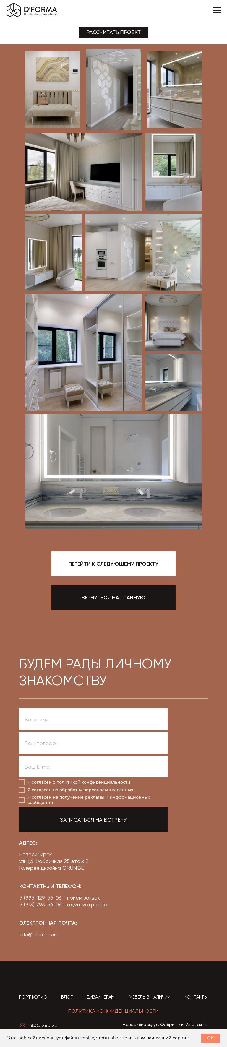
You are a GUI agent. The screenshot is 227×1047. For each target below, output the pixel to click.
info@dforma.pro (39, 934)
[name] (93, 719)
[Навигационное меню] (217, 10)
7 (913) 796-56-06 (41, 904)
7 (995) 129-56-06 (41, 898)
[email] (93, 766)
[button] (113, 32)
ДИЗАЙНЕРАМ (101, 997)
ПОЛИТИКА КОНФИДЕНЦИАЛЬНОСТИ (113, 1011)
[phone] (93, 743)
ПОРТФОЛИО (33, 997)
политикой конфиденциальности (93, 782)
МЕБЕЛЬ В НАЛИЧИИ (150, 997)
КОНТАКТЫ (196, 997)
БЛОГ (67, 997)
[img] (44, 978)
